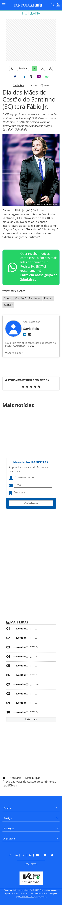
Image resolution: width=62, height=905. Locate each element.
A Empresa (9, 838)
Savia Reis (18, 85)
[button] (15, 76)
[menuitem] (31, 806)
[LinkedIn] (24, 334)
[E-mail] (29, 334)
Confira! (31, 346)
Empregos (8, 828)
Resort (48, 298)
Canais (7, 808)
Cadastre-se (31, 503)
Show (7, 298)
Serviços (7, 818)
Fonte (23, 68)
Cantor (8, 305)
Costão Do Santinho (27, 298)
